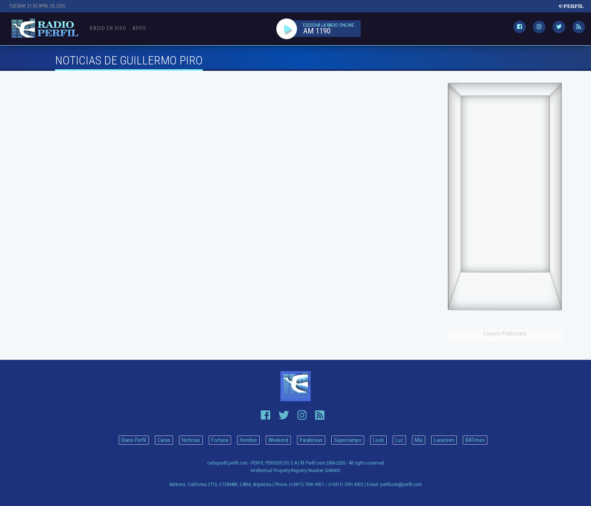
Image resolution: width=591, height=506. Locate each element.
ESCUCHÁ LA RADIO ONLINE (328, 25)
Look (378, 440)
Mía (419, 440)
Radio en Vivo (108, 28)
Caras (164, 440)
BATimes (475, 440)
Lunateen (444, 440)
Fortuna (219, 440)
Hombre (248, 440)
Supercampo (347, 440)
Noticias (191, 440)
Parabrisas (311, 440)
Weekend (278, 440)
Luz (399, 440)
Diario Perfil (133, 440)
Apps (139, 28)
